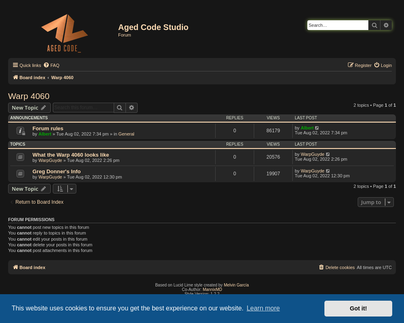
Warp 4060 (29, 96)
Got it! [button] (358, 308)
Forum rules (47, 128)
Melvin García (236, 285)
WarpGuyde (50, 160)
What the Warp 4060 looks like (70, 155)
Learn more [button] (263, 308)
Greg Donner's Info (56, 171)
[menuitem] (51, 65)
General (126, 133)
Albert (45, 133)
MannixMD (212, 289)
